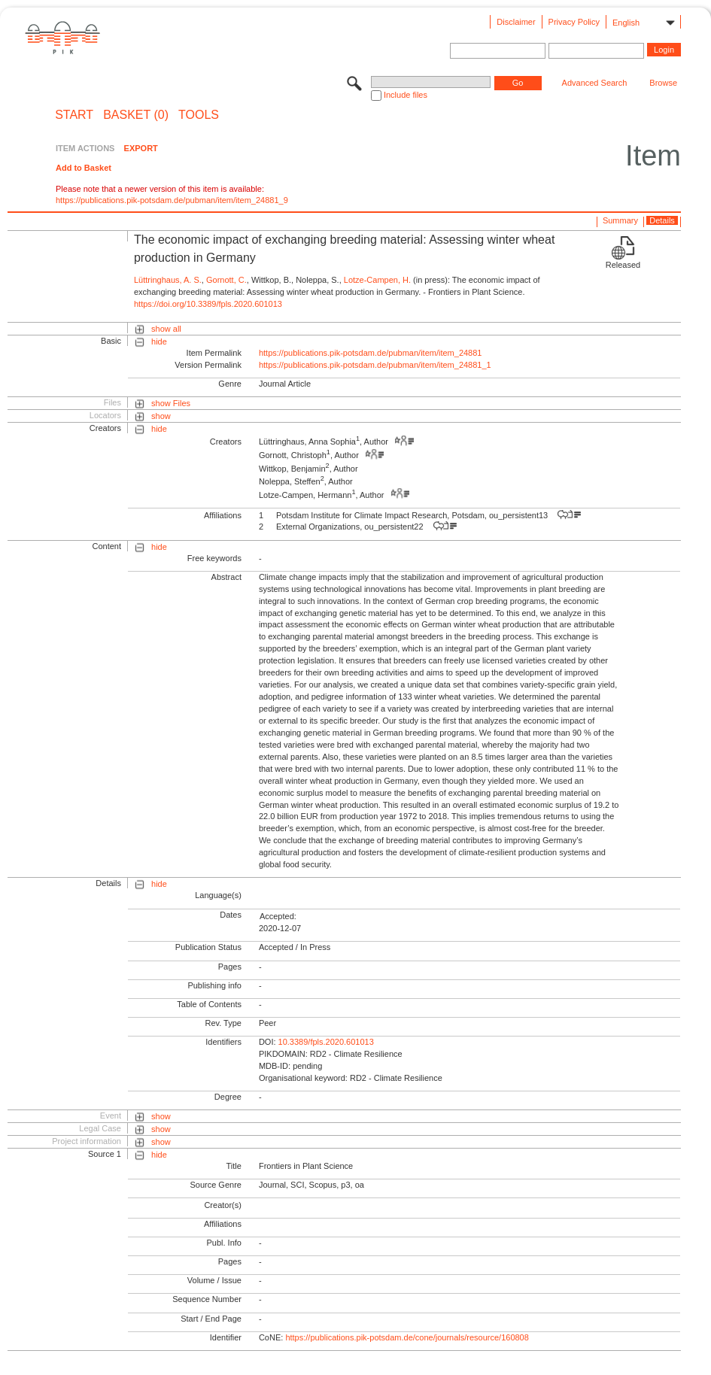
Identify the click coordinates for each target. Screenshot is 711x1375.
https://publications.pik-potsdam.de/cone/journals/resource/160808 (406, 1337)
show (161, 415)
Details (662, 220)
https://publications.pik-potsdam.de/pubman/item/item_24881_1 (375, 364)
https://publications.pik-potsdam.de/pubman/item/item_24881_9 (172, 200)
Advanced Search (594, 82)
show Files (170, 403)
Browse (663, 82)
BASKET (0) (136, 115)
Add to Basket (83, 167)
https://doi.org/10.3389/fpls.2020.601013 (208, 303)
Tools (198, 115)
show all (166, 328)
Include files (405, 94)
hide (159, 341)
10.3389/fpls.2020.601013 (326, 1041)
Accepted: (278, 916)
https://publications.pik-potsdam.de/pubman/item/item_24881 (370, 352)
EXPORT (141, 148)
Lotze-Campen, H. (377, 279)
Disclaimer (516, 21)
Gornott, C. (226, 279)
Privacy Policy (574, 21)
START (74, 115)
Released (623, 264)
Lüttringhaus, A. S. (168, 279)
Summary (620, 220)
